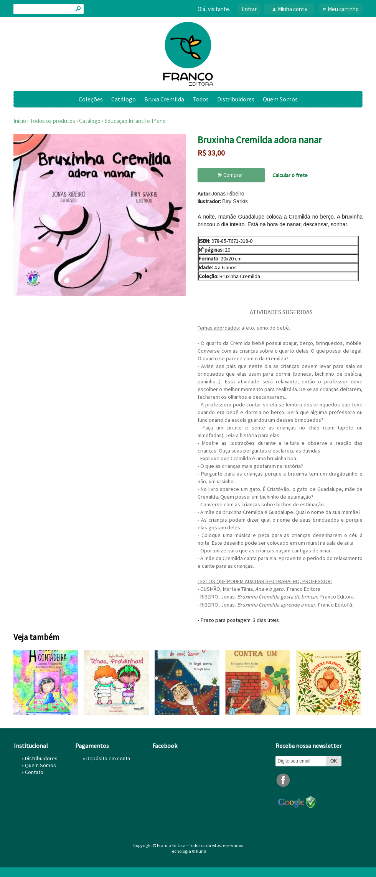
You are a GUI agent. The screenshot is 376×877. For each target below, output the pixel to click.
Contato (34, 772)
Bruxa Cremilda (164, 99)
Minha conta (292, 9)
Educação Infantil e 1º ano (135, 120)
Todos (201, 99)
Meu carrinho (343, 9)
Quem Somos (280, 99)
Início (19, 120)
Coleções (91, 99)
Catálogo (123, 99)
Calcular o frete (290, 175)
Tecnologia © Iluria (188, 851)
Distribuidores (235, 99)
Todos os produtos (52, 120)
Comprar (231, 175)
